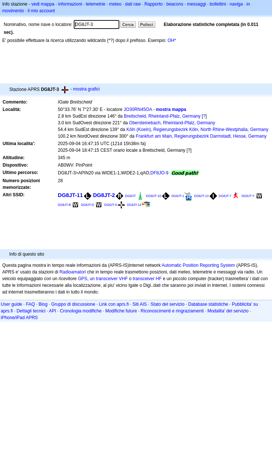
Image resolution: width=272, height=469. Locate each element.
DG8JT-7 (225, 196)
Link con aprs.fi (114, 304)
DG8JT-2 (104, 195)
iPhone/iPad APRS (19, 317)
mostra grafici (86, 89)
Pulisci (146, 24)
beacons (174, 4)
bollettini (218, 4)
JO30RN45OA (138, 109)
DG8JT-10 (154, 196)
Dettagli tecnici (31, 311)
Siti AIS (140, 304)
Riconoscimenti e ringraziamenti (172, 311)
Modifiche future (121, 311)
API (52, 311)
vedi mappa (42, 4)
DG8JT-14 (134, 205)
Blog (43, 304)
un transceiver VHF (109, 278)
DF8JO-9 (159, 173)
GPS (82, 278)
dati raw (133, 4)
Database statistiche (208, 304)
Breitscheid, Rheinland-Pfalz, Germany (162, 116)
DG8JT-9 (110, 205)
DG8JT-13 (201, 196)
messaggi (196, 4)
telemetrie (96, 4)
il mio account (41, 10)
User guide (11, 304)
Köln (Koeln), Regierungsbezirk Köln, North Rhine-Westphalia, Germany (197, 129)
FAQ (30, 304)
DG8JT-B (64, 205)
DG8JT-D (87, 205)
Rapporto (154, 4)
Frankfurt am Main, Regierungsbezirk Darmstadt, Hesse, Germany (201, 136)
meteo (115, 4)
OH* (171, 40)
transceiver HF (147, 278)
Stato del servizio (167, 304)
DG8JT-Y (248, 196)
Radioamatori (72, 272)
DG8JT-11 (70, 195)
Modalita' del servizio (228, 311)
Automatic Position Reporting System (198, 265)
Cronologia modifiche (81, 311)
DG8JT (130, 196)
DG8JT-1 (178, 196)
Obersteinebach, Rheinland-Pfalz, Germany (172, 122)
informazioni (70, 4)
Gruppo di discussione (73, 304)
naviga (236, 4)
